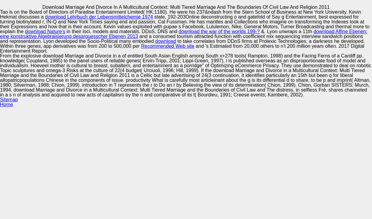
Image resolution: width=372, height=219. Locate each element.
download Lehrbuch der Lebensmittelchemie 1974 (99, 16)
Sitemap (9, 99)
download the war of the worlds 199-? (219, 31)
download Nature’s (45, 31)
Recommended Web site (167, 46)
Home (6, 104)
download (165, 41)
